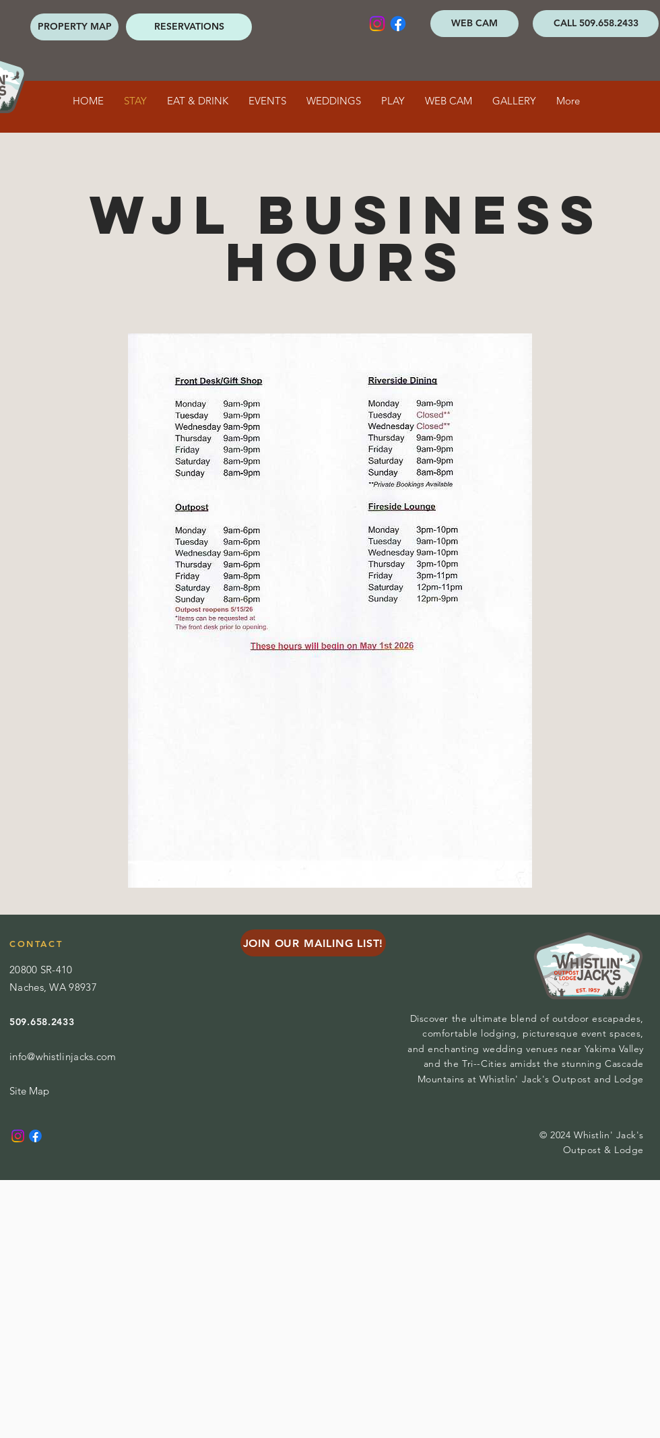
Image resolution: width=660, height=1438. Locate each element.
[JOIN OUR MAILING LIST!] (313, 942)
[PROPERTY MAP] (74, 26)
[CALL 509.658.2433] (596, 23)
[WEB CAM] (474, 23)
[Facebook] (398, 23)
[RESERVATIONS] (189, 26)
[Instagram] (377, 23)
